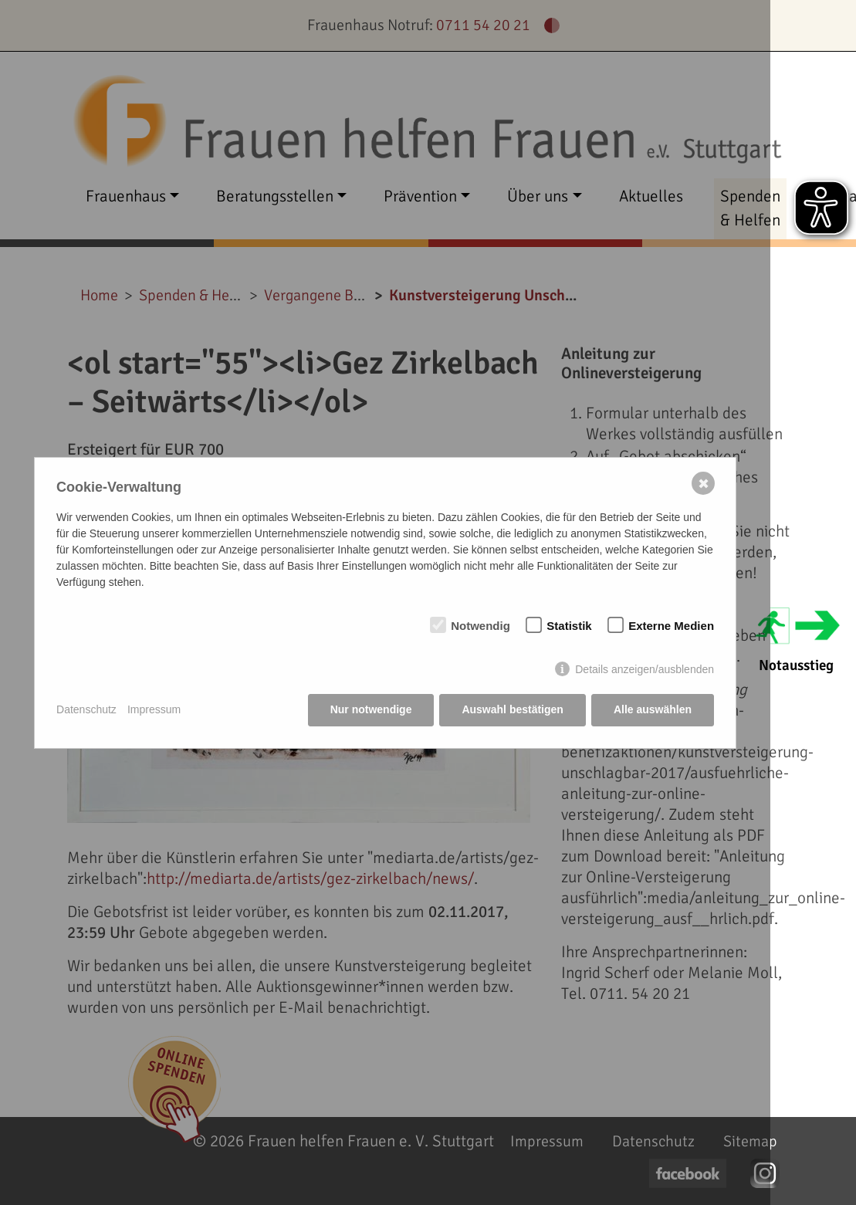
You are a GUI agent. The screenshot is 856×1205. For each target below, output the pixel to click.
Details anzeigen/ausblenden (644, 669)
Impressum (154, 709)
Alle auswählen (653, 709)
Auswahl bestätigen (512, 709)
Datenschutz (86, 709)
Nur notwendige (371, 709)
